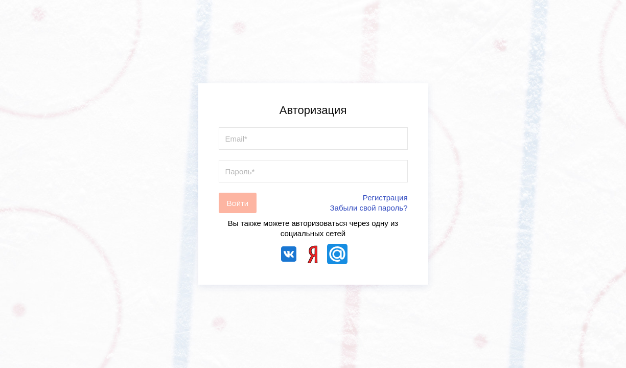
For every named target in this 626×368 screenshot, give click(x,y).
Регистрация (385, 197)
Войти (237, 203)
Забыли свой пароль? (369, 207)
